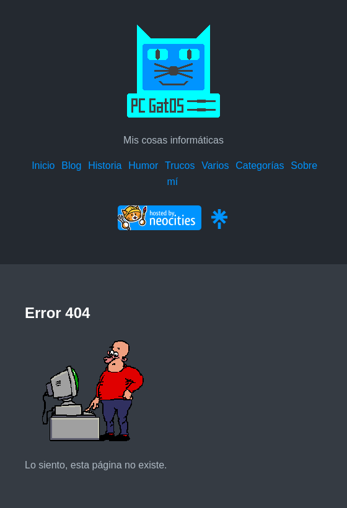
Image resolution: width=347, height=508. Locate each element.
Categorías (259, 165)
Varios (215, 165)
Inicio (43, 165)
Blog (71, 165)
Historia (104, 165)
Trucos (180, 165)
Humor (143, 165)
